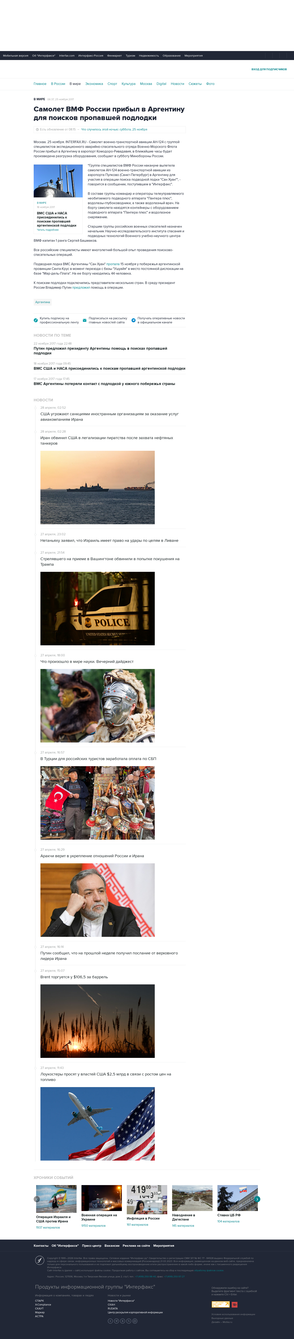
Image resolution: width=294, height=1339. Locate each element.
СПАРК (39, 1300)
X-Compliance (43, 1304)
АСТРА (39, 1316)
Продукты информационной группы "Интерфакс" (95, 1287)
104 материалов (228, 1221)
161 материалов (137, 1225)
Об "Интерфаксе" (43, 55)
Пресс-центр (91, 1246)
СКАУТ (39, 1308)
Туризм (130, 55)
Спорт (112, 84)
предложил (81, 288)
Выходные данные (222, 1318)
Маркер (40, 1312)
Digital (161, 84)
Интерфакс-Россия (90, 55)
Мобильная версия (15, 55)
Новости (177, 84)
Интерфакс (147, 69)
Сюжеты (195, 84)
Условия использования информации (233, 1314)
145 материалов (183, 1226)
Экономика (94, 84)
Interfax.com (67, 55)
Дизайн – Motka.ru (222, 1322)
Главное (40, 84)
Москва (146, 84)
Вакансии (112, 1246)
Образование (172, 55)
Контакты (41, 1246)
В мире (75, 84)
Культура (129, 84)
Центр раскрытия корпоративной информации (135, 1312)
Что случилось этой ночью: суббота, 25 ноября (114, 129)
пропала (113, 264)
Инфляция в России (143, 1219)
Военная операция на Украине (99, 1217)
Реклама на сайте (136, 1246)
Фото (210, 84)
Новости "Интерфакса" (121, 1300)
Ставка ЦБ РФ (229, 1215)
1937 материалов (48, 1227)
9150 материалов (93, 1226)
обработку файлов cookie (209, 1270)
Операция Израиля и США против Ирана (53, 1219)
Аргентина (42, 302)
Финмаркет (114, 55)
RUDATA (113, 1308)
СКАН (111, 1304)
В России (58, 84)
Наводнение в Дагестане (183, 1217)
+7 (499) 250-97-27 (174, 1276)
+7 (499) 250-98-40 (145, 1276)
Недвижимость (149, 55)
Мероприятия (194, 55)
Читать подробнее (58, 221)
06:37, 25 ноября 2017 (60, 99)
